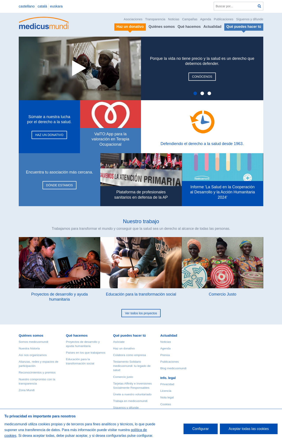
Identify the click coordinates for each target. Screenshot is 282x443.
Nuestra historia (29, 348)
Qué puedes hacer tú (129, 335)
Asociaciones (133, 19)
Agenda (205, 19)
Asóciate (118, 341)
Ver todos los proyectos (141, 313)
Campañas (189, 19)
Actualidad (212, 26)
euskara (56, 6)
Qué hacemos (189, 26)
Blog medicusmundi (173, 368)
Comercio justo (123, 377)
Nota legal (167, 397)
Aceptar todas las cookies (249, 429)
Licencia (165, 390)
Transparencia (155, 19)
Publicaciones (224, 19)
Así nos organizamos (33, 355)
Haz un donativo (124, 348)
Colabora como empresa (129, 355)
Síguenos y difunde (249, 19)
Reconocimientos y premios (37, 372)
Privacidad (167, 384)
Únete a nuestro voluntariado (132, 394)
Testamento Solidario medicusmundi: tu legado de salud (131, 366)
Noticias (173, 19)
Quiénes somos (161, 26)
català (42, 6)
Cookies (165, 404)
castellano (27, 6)
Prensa (165, 355)
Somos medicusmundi (33, 341)
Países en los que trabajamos (85, 352)
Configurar (200, 429)
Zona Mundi (27, 390)
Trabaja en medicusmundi (130, 401)
